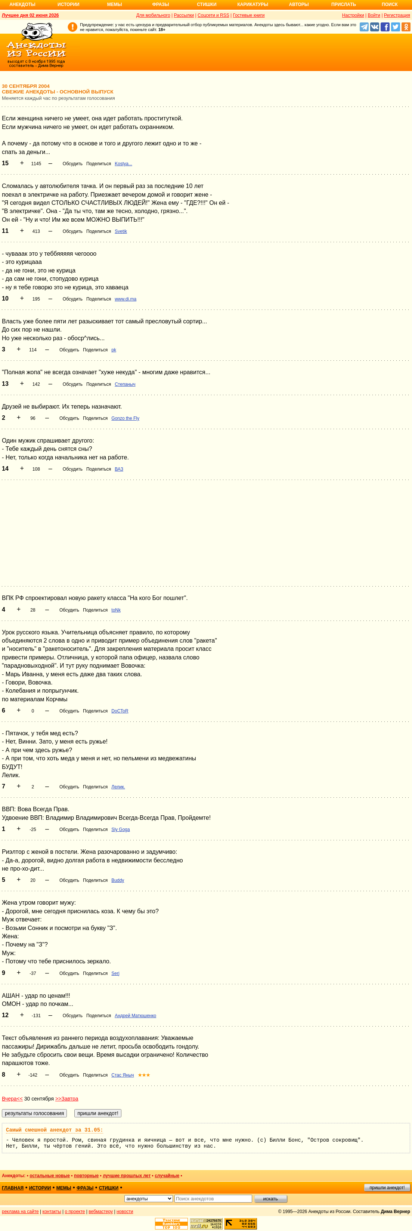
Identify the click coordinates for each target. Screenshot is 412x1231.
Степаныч (125, 384)
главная (13, 1188)
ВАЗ (119, 469)
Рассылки (184, 15)
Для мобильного (153, 15)
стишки (108, 1188)
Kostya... (123, 163)
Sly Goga (120, 829)
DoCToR (119, 711)
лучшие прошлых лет (127, 1175)
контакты (52, 1211)
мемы (63, 1188)
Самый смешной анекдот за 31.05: (54, 1130)
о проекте (75, 1211)
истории (40, 1188)
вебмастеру (101, 1211)
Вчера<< (12, 1099)
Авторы (299, 4)
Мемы (114, 4)
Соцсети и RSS (213, 15)
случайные (167, 1175)
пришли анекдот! (387, 1187)
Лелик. (118, 787)
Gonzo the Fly (125, 418)
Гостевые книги (248, 15)
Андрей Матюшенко (135, 1015)
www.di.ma (125, 299)
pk (113, 350)
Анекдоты (22, 4)
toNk (116, 610)
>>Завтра (66, 1099)
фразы (85, 1188)
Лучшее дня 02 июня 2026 (30, 15)
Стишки (206, 4)
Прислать (343, 4)
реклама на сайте (20, 1211)
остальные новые (50, 1175)
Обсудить (73, 163)
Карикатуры (252, 4)
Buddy (117, 880)
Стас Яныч (122, 1075)
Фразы (160, 4)
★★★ (144, 1075)
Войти (374, 15)
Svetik (121, 231)
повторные (86, 1175)
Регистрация (397, 15)
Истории (69, 4)
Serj (115, 973)
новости (125, 1211)
